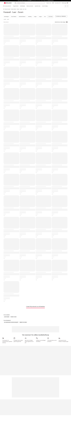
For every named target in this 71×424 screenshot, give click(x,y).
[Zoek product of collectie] (15, 3)
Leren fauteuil (6, 316)
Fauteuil (18, 9)
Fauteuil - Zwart (13, 316)
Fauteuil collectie (13, 9)
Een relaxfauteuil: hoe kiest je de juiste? (11, 322)
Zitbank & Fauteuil (7, 9)
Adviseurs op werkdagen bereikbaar (41, 340)
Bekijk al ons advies (23, 322)
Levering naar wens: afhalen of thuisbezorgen (63, 340)
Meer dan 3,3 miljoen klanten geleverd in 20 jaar (29, 341)
